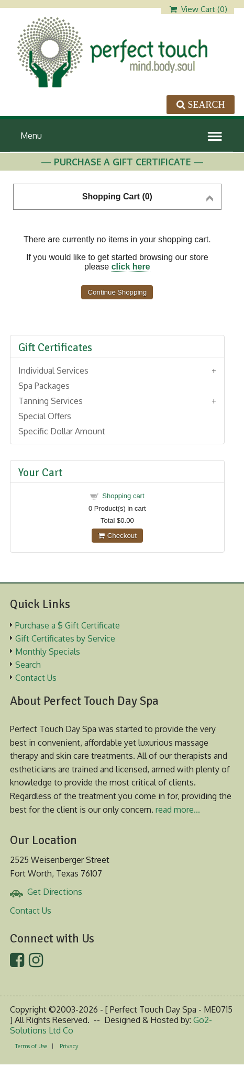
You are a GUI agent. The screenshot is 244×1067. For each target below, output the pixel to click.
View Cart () (198, 9)
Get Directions (54, 891)
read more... (178, 809)
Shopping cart (123, 496)
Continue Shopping (117, 292)
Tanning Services (50, 401)
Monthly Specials (47, 651)
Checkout (117, 535)
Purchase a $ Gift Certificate (67, 625)
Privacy (69, 1046)
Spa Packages (44, 385)
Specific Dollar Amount (61, 431)
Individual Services (53, 370)
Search (28, 664)
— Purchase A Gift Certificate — (122, 161)
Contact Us (36, 677)
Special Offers (44, 416)
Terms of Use (31, 1046)
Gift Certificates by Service (65, 638)
